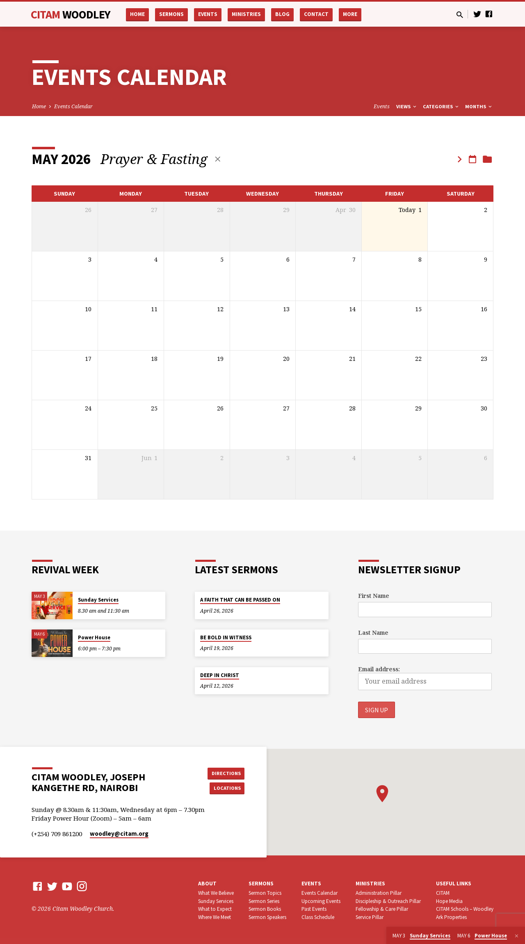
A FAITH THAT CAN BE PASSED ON (240, 599)
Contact (316, 14)
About (207, 883)
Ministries (246, 14)
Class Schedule (317, 917)
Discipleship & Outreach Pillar (388, 901)
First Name (373, 596)
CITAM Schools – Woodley (464, 908)
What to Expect (215, 908)
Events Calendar (73, 106)
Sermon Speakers (267, 917)
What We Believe (216, 892)
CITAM (71, 14)
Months (479, 106)
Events (207, 14)
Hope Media (449, 901)
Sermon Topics (265, 892)
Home (137, 14)
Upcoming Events (320, 901)
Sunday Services (98, 599)
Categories (441, 106)
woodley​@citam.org (119, 833)
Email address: (379, 669)
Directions (224, 772)
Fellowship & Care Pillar (382, 908)
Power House (94, 637)
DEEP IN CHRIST (219, 674)
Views (407, 106)
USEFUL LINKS (453, 883)
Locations (224, 788)
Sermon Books (265, 908)
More (350, 14)
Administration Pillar (379, 892)
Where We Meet (214, 917)
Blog (282, 14)
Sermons (171, 14)
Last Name (373, 632)
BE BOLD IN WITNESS (225, 637)
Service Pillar (369, 917)
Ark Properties (451, 917)
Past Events (313, 908)
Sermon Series (264, 901)
